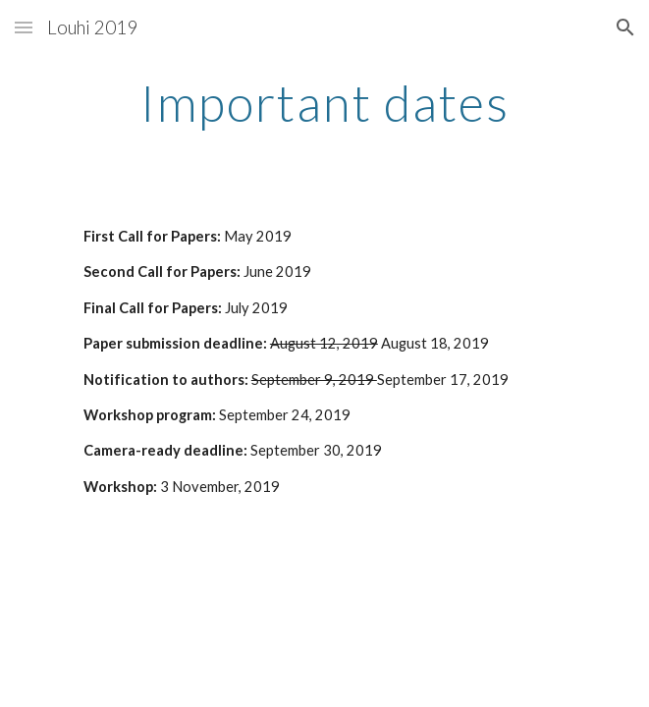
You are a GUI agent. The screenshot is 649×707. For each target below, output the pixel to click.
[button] (23, 27)
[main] (324, 103)
